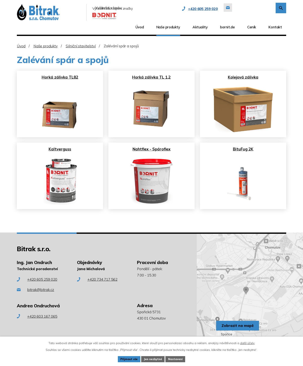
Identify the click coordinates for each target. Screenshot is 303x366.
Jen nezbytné (153, 359)
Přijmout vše (127, 359)
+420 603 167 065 (42, 322)
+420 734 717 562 (102, 285)
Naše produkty (45, 46)
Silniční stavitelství (81, 46)
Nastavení (178, 359)
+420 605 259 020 (42, 285)
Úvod (21, 46)
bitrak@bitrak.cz (40, 295)
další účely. (247, 342)
